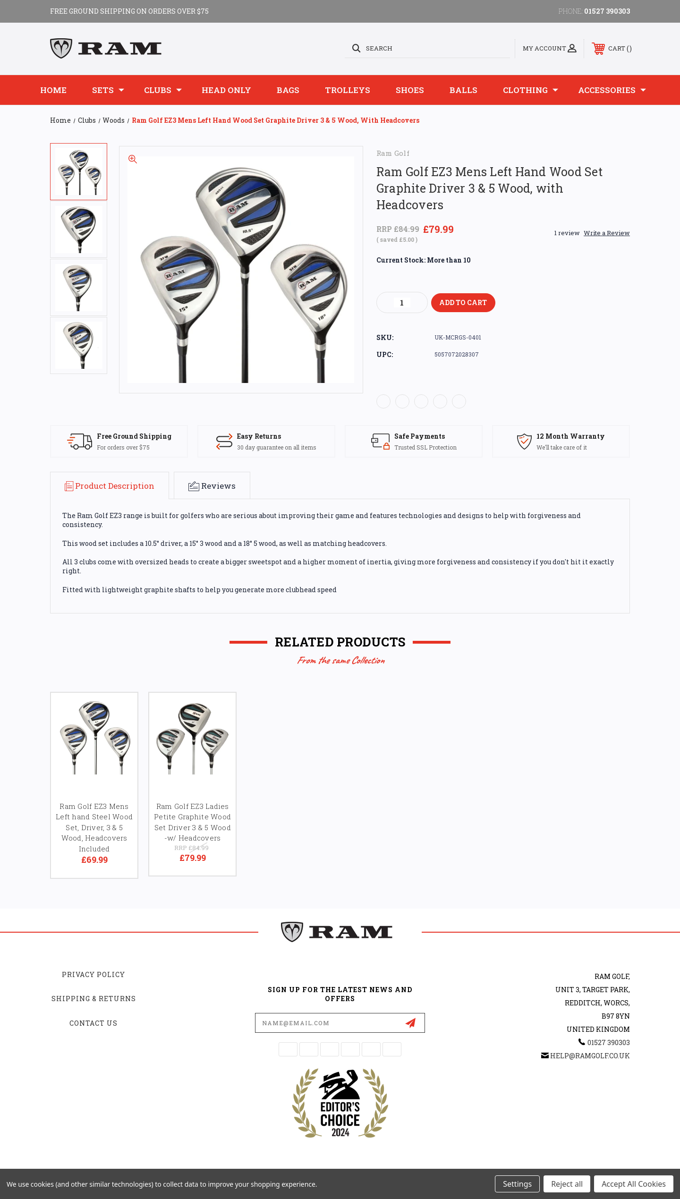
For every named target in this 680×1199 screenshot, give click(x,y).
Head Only (226, 90)
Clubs (163, 90)
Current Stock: (423, 259)
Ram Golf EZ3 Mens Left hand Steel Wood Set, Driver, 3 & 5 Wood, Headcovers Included (94, 827)
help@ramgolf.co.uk (590, 1055)
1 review (567, 233)
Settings (517, 1184)
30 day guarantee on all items (276, 447)
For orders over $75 (123, 447)
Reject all (567, 1184)
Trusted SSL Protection (425, 447)
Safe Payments (419, 436)
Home (53, 90)
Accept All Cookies (634, 1184)
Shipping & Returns (93, 998)
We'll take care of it (561, 447)
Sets (108, 90)
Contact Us (93, 1023)
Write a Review (607, 233)
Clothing (530, 90)
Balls (463, 90)
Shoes (410, 90)
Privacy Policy (93, 974)
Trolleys (347, 90)
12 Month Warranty (570, 436)
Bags (288, 90)
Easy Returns (259, 436)
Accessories (612, 90)
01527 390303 (607, 11)
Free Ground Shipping (134, 436)
